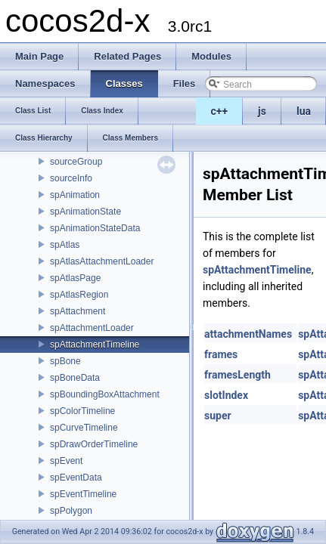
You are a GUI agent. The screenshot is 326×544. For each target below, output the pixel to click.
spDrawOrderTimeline (94, 444)
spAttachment (77, 311)
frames (221, 354)
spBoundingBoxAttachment (105, 394)
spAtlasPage (75, 278)
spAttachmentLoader (92, 328)
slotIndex (226, 395)
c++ (219, 111)
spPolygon (71, 510)
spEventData (76, 477)
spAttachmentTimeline (94, 344)
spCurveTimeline (84, 427)
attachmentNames (248, 334)
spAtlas (64, 245)
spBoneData (75, 377)
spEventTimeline (83, 494)
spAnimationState (85, 211)
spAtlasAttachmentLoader (102, 261)
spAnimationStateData (95, 228)
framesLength (237, 375)
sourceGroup (76, 161)
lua (304, 111)
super (217, 416)
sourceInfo (71, 178)
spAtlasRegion (79, 294)
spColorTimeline (82, 411)
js (262, 111)
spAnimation (75, 195)
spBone (65, 361)
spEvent (66, 461)
